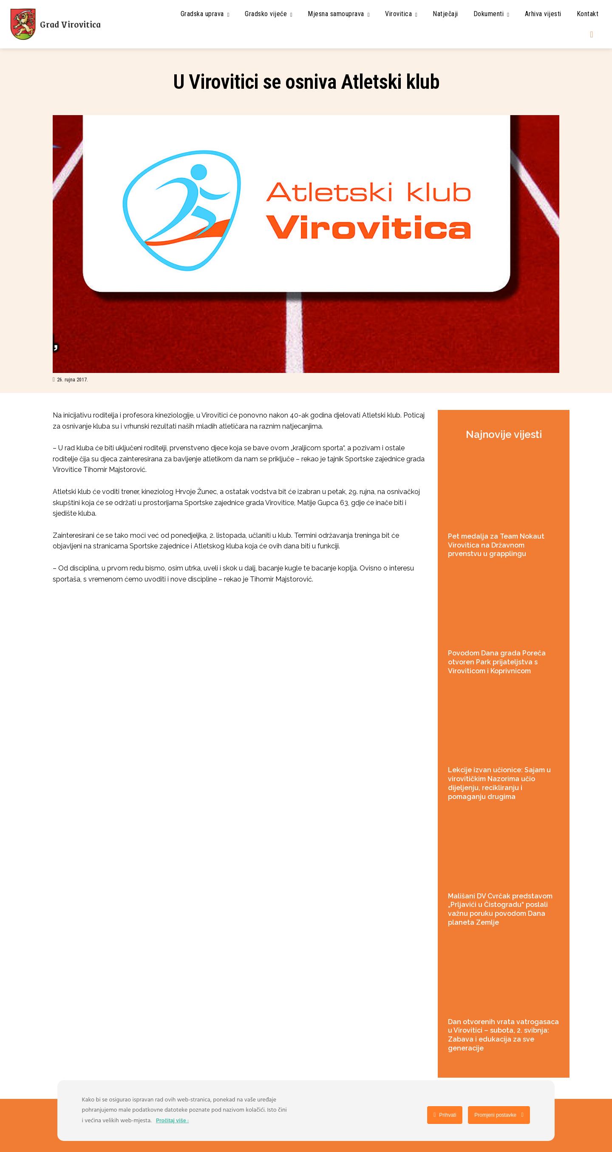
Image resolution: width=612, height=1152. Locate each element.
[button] (591, 34)
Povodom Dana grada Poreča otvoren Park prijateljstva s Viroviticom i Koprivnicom (497, 662)
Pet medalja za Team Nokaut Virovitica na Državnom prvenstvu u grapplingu (496, 545)
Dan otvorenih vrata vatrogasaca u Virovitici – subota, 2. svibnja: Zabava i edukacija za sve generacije (503, 1035)
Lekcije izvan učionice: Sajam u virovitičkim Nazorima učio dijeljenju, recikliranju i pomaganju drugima (499, 783)
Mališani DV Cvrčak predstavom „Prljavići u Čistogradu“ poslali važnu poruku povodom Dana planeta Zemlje (500, 909)
